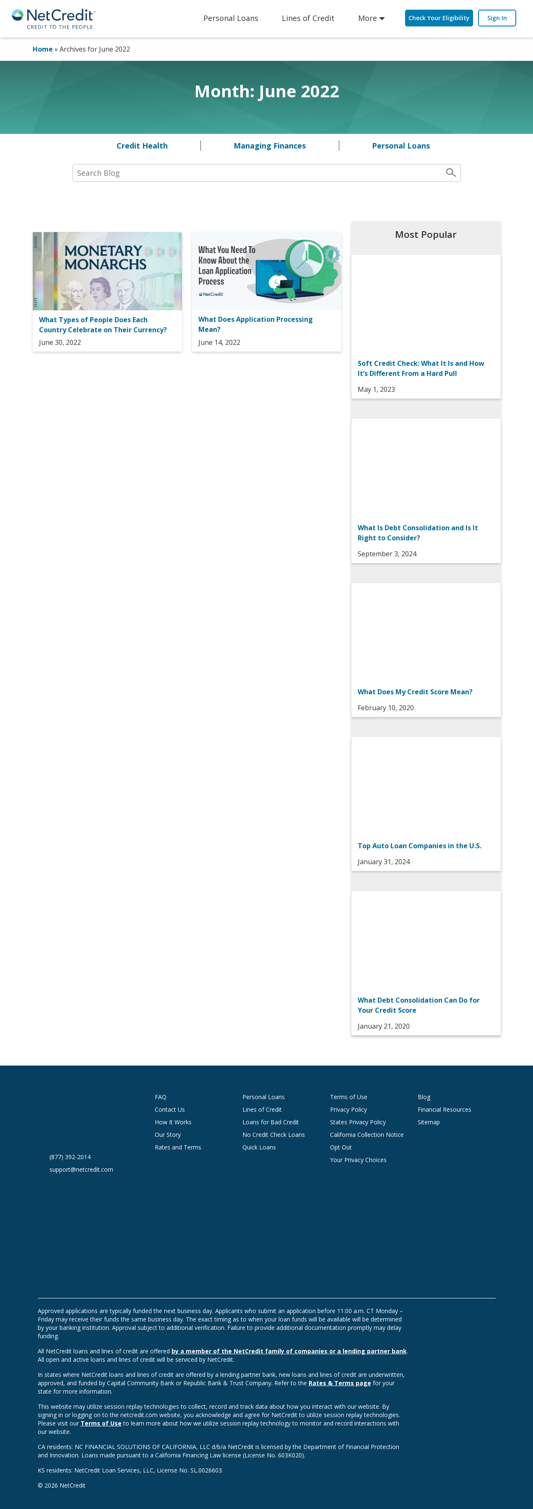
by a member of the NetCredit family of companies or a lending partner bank (289, 1351)
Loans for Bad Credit (270, 1122)
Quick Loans (259, 1147)
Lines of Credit (308, 18)
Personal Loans (230, 18)
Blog (424, 1097)
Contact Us (170, 1109)
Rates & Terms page (340, 1383)
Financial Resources (444, 1109)
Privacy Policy (348, 1109)
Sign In (497, 18)
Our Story (168, 1135)
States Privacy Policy (358, 1122)
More (367, 18)
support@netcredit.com (81, 1169)
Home (43, 49)
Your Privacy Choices (366, 1160)
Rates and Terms (178, 1147)
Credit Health (142, 146)
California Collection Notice (367, 1135)
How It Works (173, 1122)
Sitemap (429, 1122)
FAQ (160, 1097)
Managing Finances (270, 146)
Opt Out (341, 1147)
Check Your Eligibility (439, 18)
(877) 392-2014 (70, 1157)
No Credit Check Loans (273, 1135)
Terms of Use (348, 1097)
